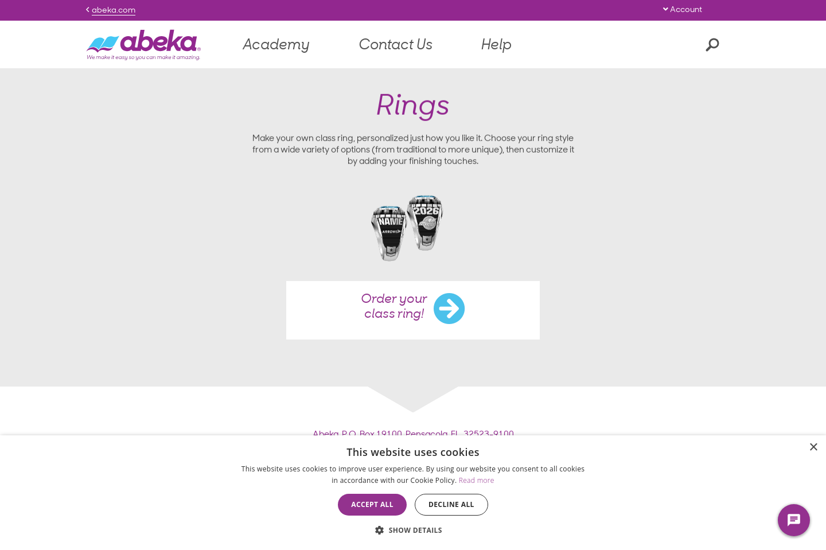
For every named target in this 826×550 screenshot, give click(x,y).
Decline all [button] (451, 504)
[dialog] (413, 492)
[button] (413, 530)
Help (496, 45)
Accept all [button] (372, 504)
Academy (276, 45)
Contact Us (396, 45)
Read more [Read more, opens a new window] (476, 480)
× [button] (813, 447)
